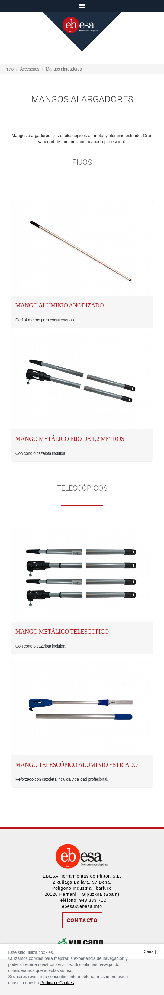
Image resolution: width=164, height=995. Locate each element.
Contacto (82, 920)
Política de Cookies (57, 982)
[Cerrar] (149, 951)
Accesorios (29, 69)
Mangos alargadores (64, 69)
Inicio (9, 69)
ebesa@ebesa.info (82, 906)
